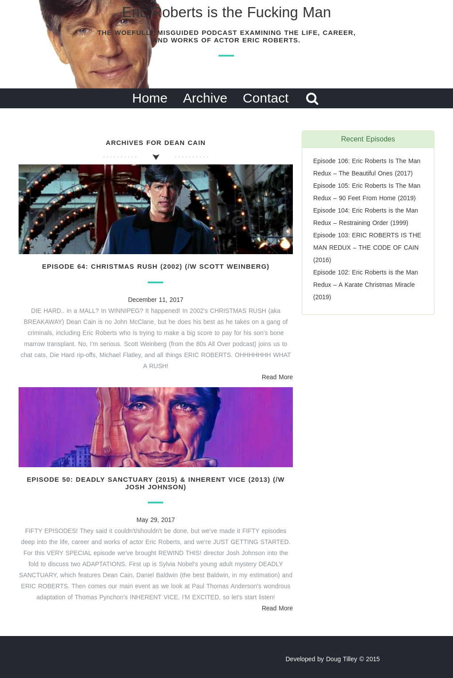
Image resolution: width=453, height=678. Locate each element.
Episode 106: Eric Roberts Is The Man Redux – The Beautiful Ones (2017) (366, 167)
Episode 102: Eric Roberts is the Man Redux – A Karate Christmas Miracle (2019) (365, 285)
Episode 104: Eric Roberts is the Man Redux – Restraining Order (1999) (365, 216)
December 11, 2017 (156, 299)
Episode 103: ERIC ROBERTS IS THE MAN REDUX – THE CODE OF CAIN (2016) (367, 247)
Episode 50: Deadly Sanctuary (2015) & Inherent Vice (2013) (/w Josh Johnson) (156, 483)
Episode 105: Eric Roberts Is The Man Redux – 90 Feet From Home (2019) (366, 192)
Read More (277, 377)
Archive (205, 98)
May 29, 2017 (156, 519)
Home (150, 98)
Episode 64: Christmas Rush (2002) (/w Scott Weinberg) (155, 266)
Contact (265, 98)
